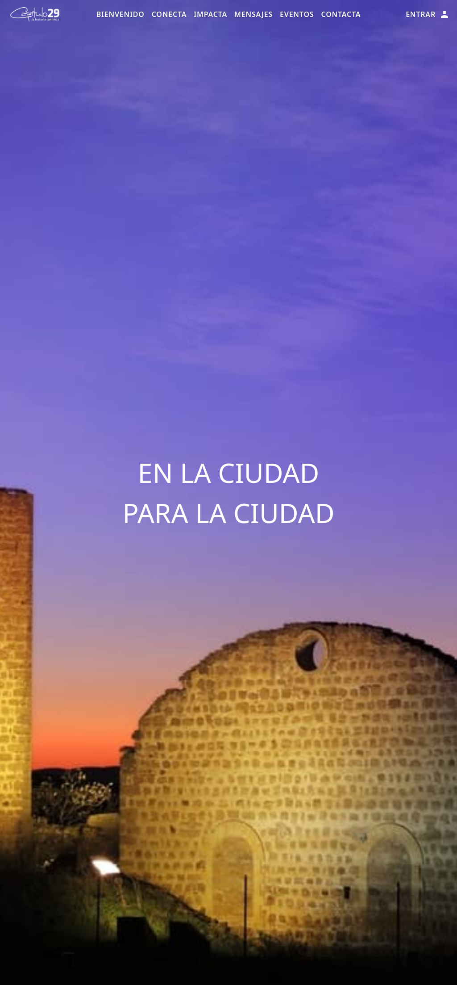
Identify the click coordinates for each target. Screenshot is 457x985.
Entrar (428, 14)
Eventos (297, 14)
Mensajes (253, 14)
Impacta (210, 14)
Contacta (341, 14)
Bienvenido (120, 14)
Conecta (169, 14)
